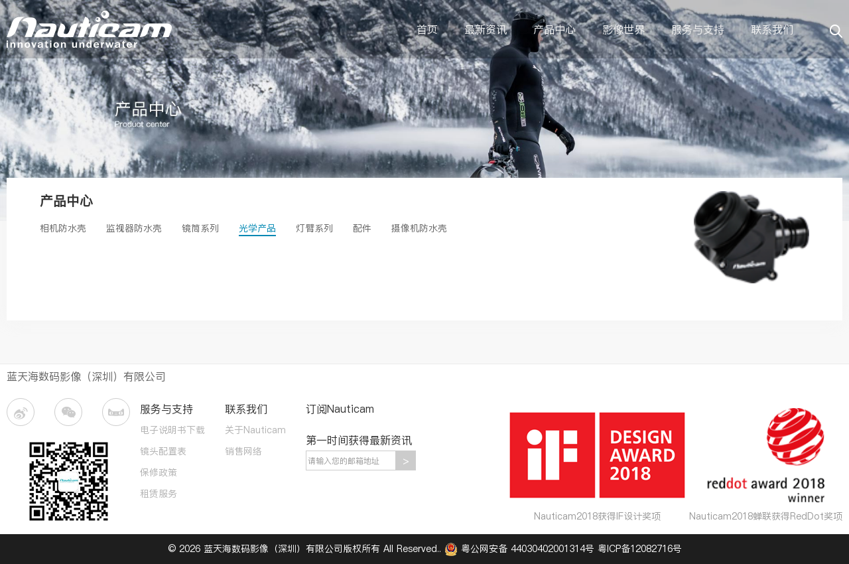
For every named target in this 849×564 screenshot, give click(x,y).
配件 (362, 228)
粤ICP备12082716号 (640, 548)
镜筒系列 (200, 228)
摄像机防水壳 (419, 228)
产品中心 (554, 29)
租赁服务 (158, 493)
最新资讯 (485, 29)
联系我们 (772, 29)
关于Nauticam (255, 430)
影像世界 (623, 29)
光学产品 (257, 228)
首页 (427, 29)
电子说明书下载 (172, 430)
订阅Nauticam (340, 408)
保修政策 (158, 472)
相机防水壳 (63, 228)
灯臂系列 (314, 228)
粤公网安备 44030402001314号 (521, 548)
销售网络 (243, 451)
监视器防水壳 (134, 228)
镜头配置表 (163, 451)
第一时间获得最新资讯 (359, 440)
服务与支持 (697, 29)
